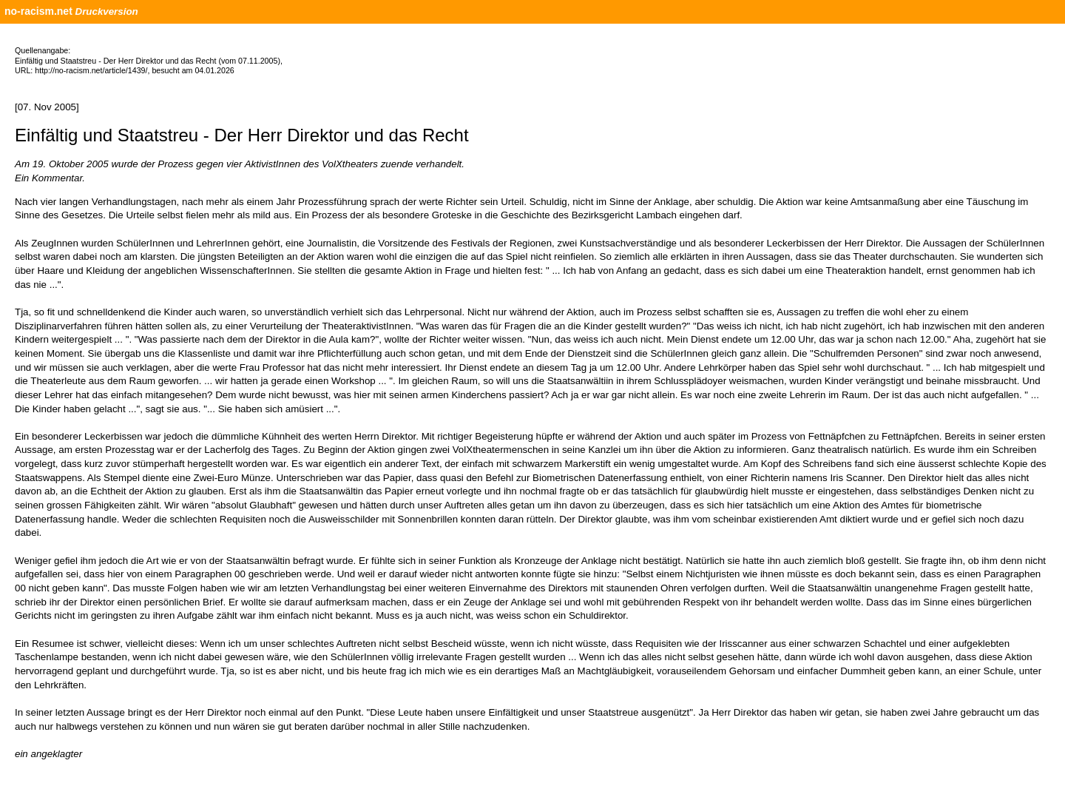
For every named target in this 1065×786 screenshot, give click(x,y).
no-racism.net (38, 11)
